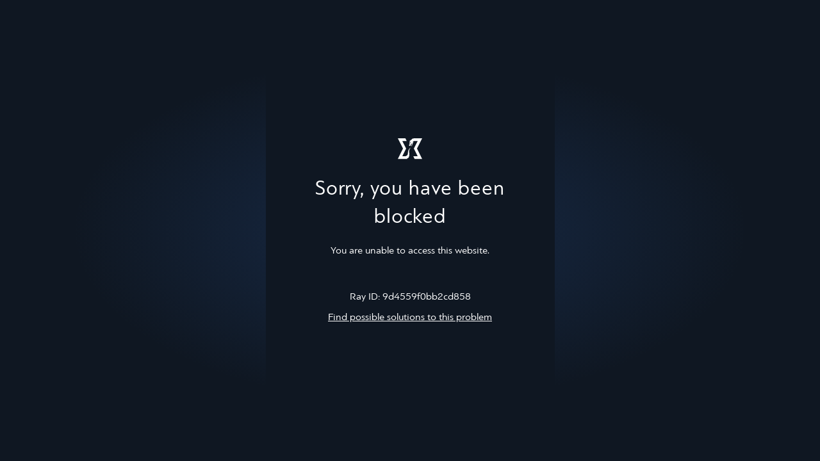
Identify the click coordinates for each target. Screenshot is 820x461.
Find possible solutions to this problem (410, 317)
